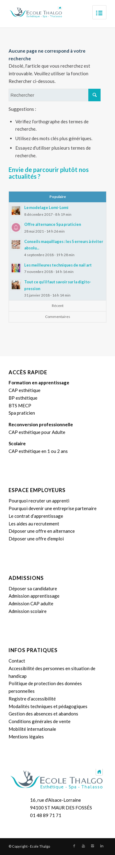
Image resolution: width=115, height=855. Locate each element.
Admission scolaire (28, 611)
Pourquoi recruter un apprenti (39, 500)
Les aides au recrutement (34, 523)
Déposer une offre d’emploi (36, 538)
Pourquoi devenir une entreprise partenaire (53, 508)
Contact (17, 660)
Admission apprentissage (34, 596)
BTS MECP (20, 405)
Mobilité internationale (32, 729)
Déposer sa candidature (33, 588)
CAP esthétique (24, 390)
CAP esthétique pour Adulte (37, 432)
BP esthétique (23, 398)
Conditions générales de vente (40, 721)
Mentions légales (26, 736)
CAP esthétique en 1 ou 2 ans (38, 451)
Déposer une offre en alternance (42, 531)
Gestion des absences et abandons (43, 713)
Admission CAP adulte (31, 603)
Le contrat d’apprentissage (36, 516)
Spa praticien (22, 413)
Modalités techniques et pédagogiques (48, 706)
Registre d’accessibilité (32, 698)
